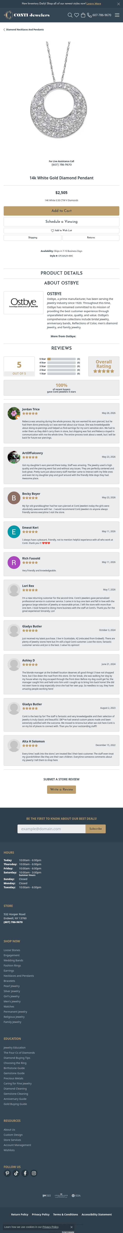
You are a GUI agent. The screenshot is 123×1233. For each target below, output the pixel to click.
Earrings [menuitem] (9, 970)
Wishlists (9, 1150)
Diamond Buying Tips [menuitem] (17, 1058)
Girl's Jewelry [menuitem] (11, 996)
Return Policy (19, 1214)
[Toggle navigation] (117, 15)
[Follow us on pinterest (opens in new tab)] (7, 1173)
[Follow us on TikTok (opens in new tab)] (16, 1173)
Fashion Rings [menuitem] (12, 965)
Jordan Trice (31, 409)
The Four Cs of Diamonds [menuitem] (19, 1052)
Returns (91, 238)
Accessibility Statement (97, 1214)
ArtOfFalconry (32, 453)
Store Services (12, 1140)
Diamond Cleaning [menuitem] (15, 1088)
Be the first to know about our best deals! (61, 818)
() (78, 359)
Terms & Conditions (65, 1214)
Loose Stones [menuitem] (12, 950)
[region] (61, 99)
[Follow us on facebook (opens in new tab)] (25, 1173)
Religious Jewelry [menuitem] (14, 1016)
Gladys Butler (32, 626)
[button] (70, 15)
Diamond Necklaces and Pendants (25, 29)
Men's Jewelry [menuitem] (12, 1001)
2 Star (43, 369)
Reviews (61, 348)
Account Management (17, 1145)
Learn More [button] (93, 3)
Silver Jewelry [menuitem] (12, 991)
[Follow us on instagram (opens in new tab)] (34, 1173)
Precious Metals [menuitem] (13, 1078)
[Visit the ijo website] (46, 1195)
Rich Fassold (31, 558)
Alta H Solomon (33, 741)
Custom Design (13, 1134)
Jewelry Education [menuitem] (15, 1047)
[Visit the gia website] (76, 1195)
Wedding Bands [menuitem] (13, 960)
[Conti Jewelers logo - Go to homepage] (26, 15)
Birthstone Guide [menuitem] (14, 1068)
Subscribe (95, 828)
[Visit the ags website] (61, 1195)
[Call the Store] (13, 922)
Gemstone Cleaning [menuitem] (16, 1093)
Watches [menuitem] (9, 1006)
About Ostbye (61, 283)
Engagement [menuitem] (11, 955)
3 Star (43, 366)
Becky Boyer (31, 494)
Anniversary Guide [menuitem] (15, 1099)
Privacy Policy (40, 1214)
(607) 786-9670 (61, 164)
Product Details (62, 273)
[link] (99, 15)
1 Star (43, 373)
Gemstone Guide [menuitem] (14, 1073)
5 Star (43, 359)
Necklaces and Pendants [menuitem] (19, 975)
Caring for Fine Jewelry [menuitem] (18, 1083)
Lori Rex (28, 586)
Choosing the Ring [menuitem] (15, 1063)
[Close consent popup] (71, 1227)
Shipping (32, 238)
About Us (9, 1129)
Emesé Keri (30, 528)
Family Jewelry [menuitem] (12, 1022)
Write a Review (61, 789)
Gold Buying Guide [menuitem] (15, 1104)
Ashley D (28, 660)
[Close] (118, 4)
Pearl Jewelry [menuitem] (11, 986)
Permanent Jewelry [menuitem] (15, 1011)
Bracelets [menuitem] (9, 981)
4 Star (43, 362)
